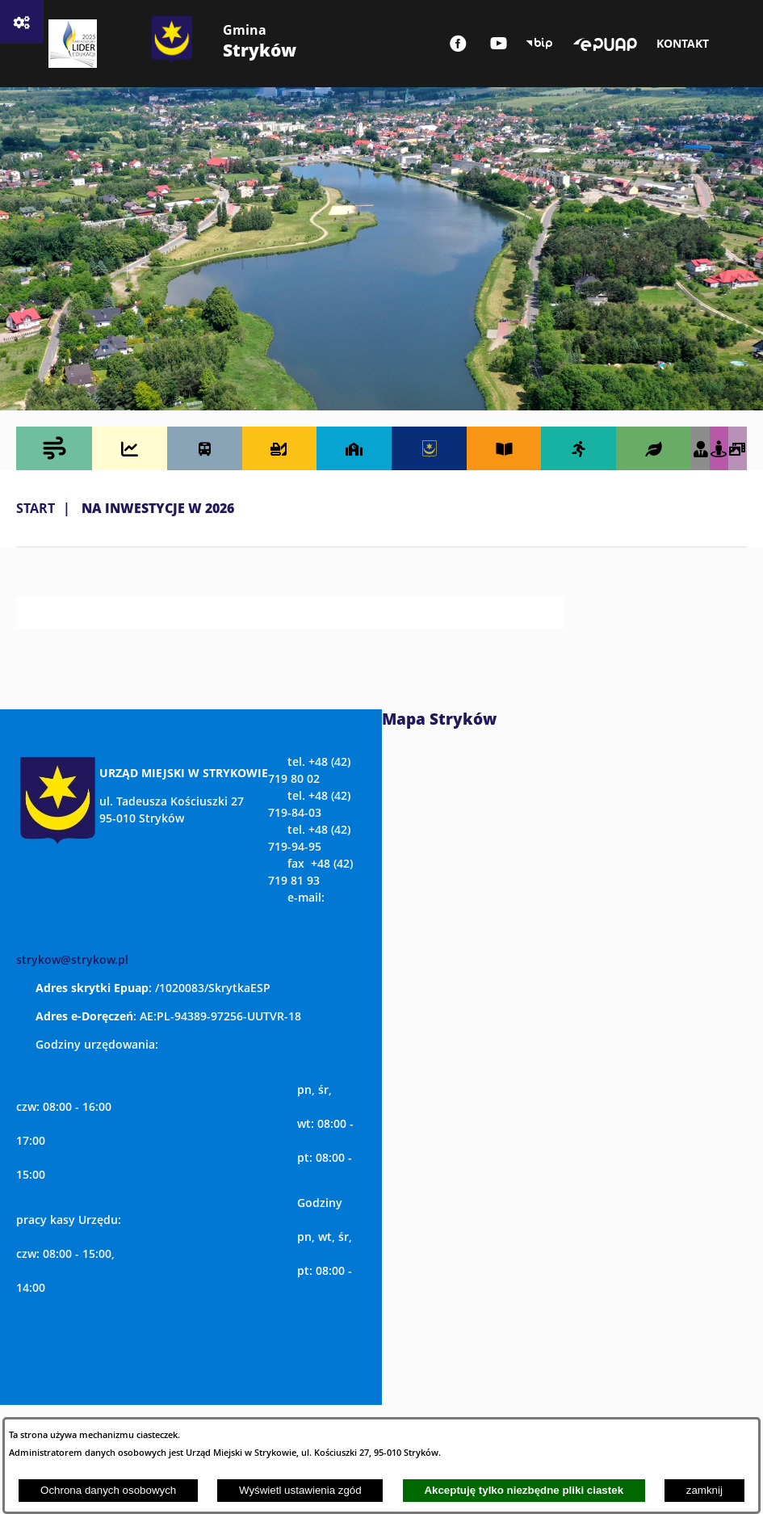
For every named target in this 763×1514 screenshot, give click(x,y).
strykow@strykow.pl (72, 959)
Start (35, 508)
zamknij (704, 1490)
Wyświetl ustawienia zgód (300, 1490)
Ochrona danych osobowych (108, 1490)
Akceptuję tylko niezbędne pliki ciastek (523, 1490)
